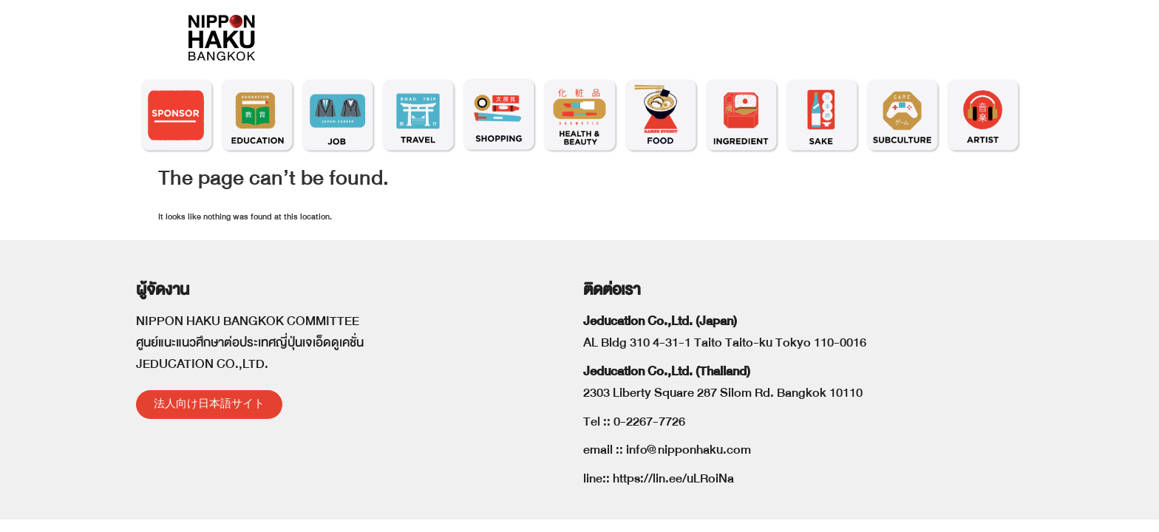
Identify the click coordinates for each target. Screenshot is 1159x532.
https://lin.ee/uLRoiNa (673, 478)
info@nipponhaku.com (688, 449)
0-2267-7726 (649, 421)
